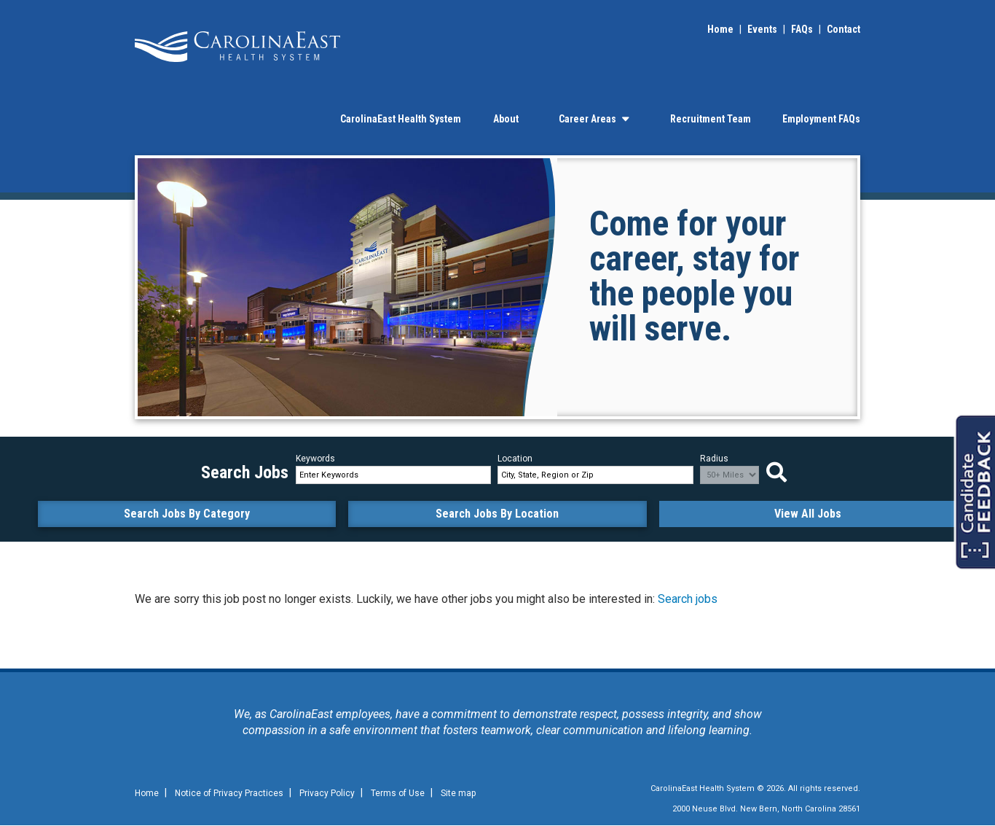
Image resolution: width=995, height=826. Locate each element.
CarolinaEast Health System (400, 119)
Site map (458, 793)
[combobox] (595, 475)
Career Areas (594, 119)
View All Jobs (807, 514)
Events (762, 29)
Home (720, 29)
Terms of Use (398, 793)
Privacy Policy (327, 793)
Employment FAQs (821, 119)
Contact (843, 29)
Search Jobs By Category (187, 514)
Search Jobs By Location (497, 514)
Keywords (315, 458)
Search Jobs (780, 472)
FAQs (802, 29)
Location (515, 458)
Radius (714, 458)
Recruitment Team (710, 119)
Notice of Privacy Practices (229, 793)
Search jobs (687, 599)
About (506, 119)
